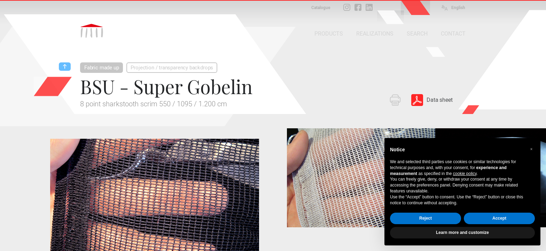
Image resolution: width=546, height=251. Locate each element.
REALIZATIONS (374, 33)
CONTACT (453, 33)
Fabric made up (101, 67)
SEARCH (417, 33)
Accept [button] (499, 218)
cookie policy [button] (465, 173)
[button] (531, 149)
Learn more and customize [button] (462, 232)
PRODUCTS (328, 33)
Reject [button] (425, 218)
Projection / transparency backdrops (172, 67)
